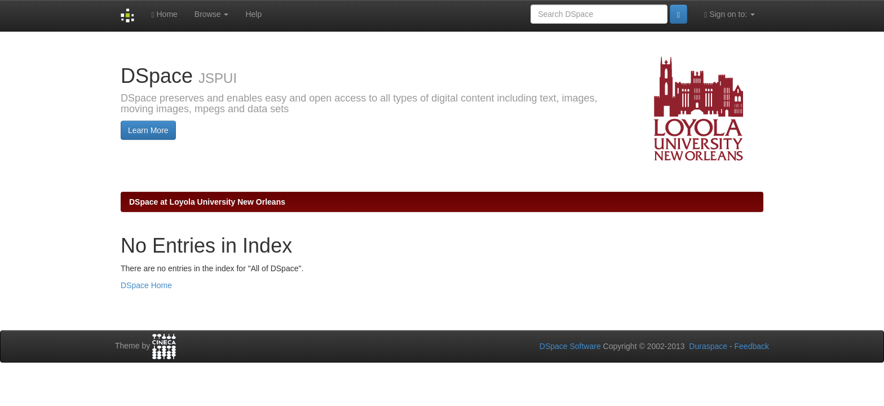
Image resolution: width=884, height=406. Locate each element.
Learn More (148, 130)
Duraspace (708, 346)
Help (253, 14)
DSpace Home (146, 285)
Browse (212, 14)
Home (164, 14)
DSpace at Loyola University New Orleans (207, 201)
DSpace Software (570, 346)
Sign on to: (729, 14)
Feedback (752, 346)
